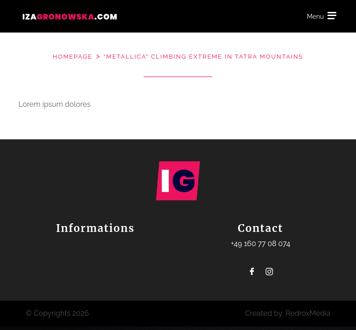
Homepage (73, 56)
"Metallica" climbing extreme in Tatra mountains (203, 56)
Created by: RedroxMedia (287, 313)
